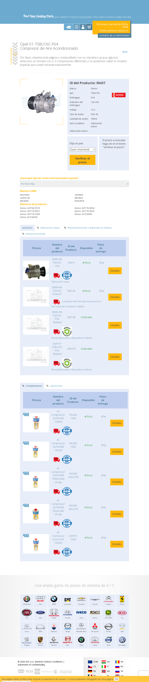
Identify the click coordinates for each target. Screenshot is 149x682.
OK (116, 679)
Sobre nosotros (106, 16)
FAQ (95, 16)
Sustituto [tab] (27, 227)
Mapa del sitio (123, 16)
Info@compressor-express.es (113, 30)
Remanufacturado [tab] (33, 233)
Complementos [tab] (32, 385)
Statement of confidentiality (31, 664)
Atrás (125, 47)
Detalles (115, 270)
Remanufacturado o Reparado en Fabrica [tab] (88, 227)
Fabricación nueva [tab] (48, 227)
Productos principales (80, 16)
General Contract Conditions (49, 661)
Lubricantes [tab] (54, 385)
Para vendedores (39, 16)
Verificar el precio (82, 160)
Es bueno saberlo (58, 16)
